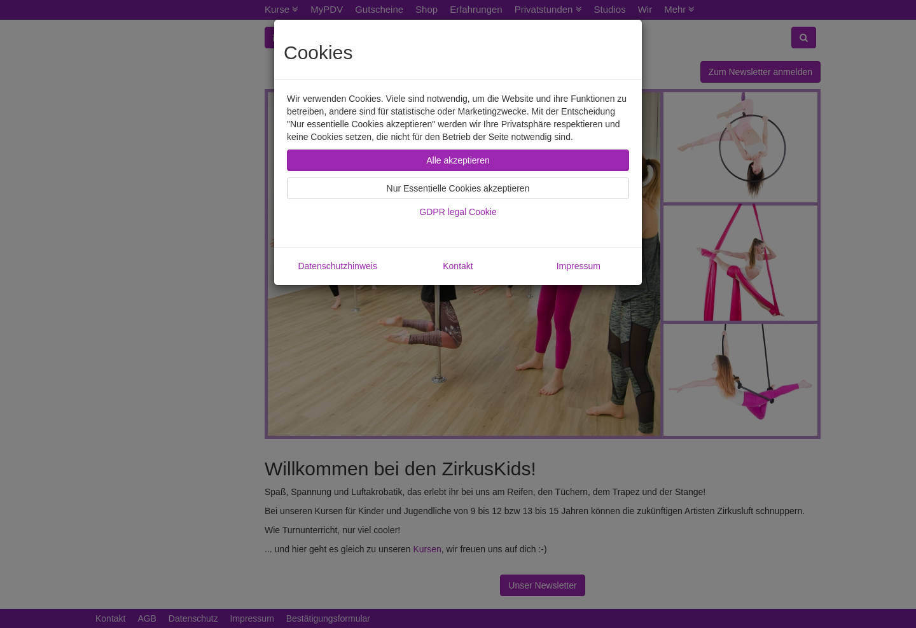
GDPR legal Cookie (457, 212)
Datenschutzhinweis (337, 266)
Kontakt (458, 266)
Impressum (578, 266)
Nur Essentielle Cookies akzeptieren (458, 188)
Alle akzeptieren (458, 160)
